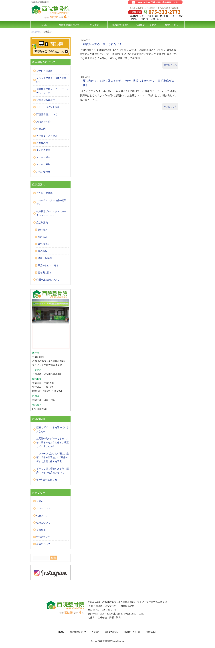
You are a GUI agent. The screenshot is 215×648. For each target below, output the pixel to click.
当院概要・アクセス (146, 25)
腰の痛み (42, 229)
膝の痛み (42, 251)
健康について (43, 522)
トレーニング (43, 508)
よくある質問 (43, 150)
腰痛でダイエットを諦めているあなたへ (52, 429)
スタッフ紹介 (43, 157)
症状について (43, 537)
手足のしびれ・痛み (48, 265)
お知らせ (41, 501)
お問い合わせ (171, 25)
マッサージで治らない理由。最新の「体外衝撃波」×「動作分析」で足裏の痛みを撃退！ (52, 457)
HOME (43, 25)
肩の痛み (42, 236)
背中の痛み (43, 244)
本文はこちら (170, 65)
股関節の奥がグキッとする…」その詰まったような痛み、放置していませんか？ (52, 442)
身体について (43, 544)
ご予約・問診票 (44, 70)
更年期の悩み (45, 272)
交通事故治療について (47, 279)
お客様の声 (42, 143)
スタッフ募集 (43, 164)
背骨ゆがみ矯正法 (45, 100)
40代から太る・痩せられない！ (102, 44)
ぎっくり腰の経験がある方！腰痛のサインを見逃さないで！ (52, 470)
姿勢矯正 (41, 529)
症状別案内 (42, 222)
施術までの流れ (120, 25)
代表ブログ (42, 515)
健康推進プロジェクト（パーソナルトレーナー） (52, 91)
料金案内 (94, 25)
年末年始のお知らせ (46, 479)
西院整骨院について (69, 25)
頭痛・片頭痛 (45, 258)
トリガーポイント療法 (47, 107)
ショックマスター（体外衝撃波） (51, 80)
